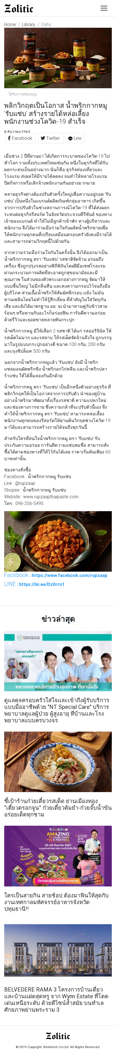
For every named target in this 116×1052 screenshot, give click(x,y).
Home (10, 24)
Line (75, 138)
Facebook (20, 138)
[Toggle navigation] (104, 8)
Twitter (51, 138)
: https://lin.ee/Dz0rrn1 (34, 584)
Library (28, 24)
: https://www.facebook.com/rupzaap (55, 575)
